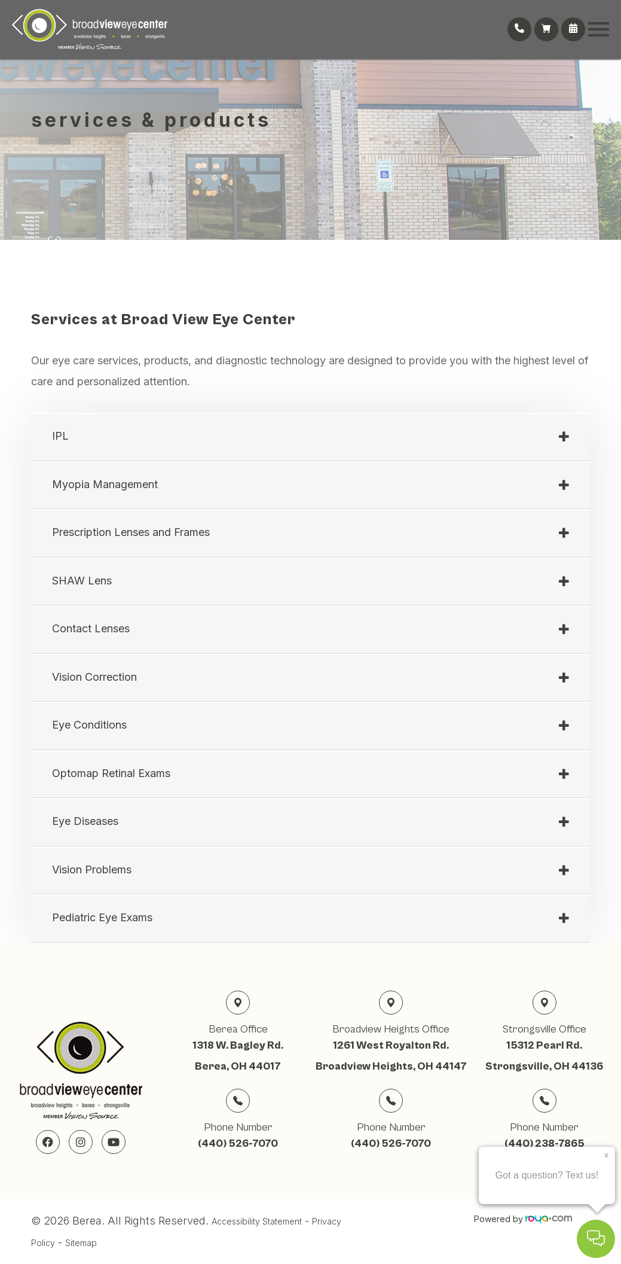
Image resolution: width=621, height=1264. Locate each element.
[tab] (310, 437)
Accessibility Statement (257, 1221)
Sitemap (81, 1243)
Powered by (523, 1219)
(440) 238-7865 (544, 1143)
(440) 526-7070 (238, 1143)
